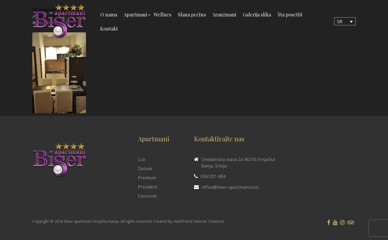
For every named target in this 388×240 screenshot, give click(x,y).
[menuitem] (345, 21)
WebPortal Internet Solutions (199, 221)
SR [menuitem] (339, 22)
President (147, 187)
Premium (147, 178)
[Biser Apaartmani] (59, 21)
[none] (345, 21)
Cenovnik (147, 196)
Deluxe (145, 169)
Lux (141, 159)
